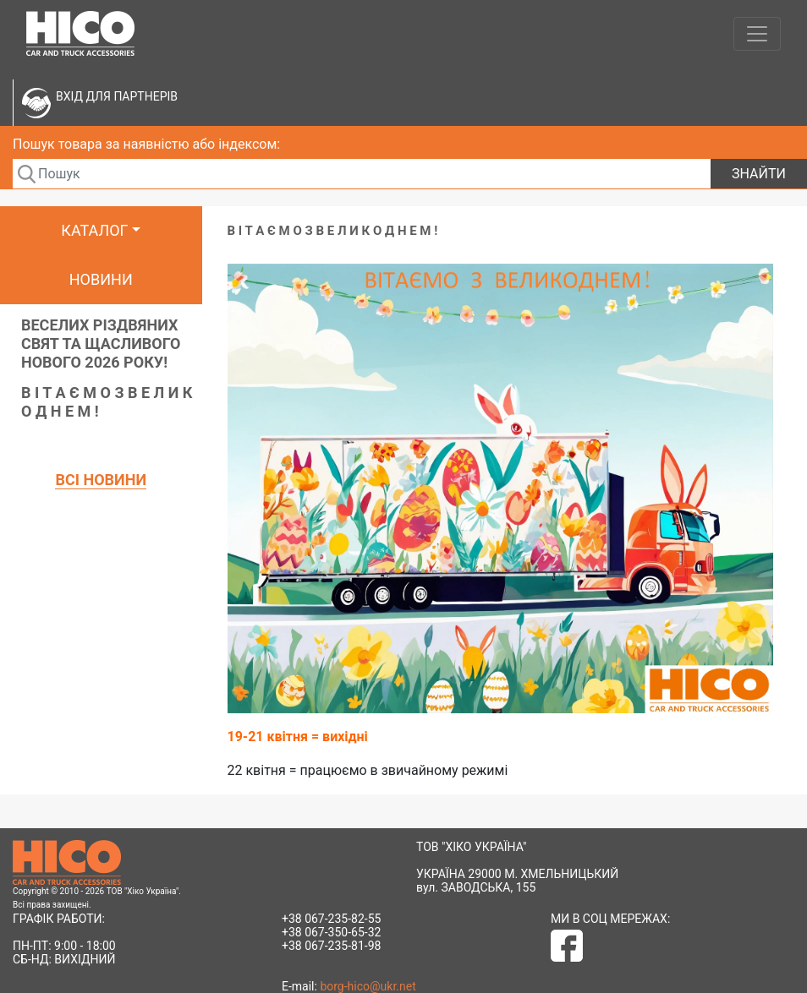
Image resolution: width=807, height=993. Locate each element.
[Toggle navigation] (757, 34)
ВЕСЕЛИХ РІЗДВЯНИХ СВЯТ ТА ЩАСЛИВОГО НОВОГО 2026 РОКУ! (101, 343)
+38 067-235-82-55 (331, 918)
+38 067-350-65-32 (331, 932)
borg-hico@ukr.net (367, 986)
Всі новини (100, 479)
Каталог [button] (94, 230)
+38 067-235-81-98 (331, 945)
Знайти (759, 174)
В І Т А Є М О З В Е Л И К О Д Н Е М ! (106, 402)
